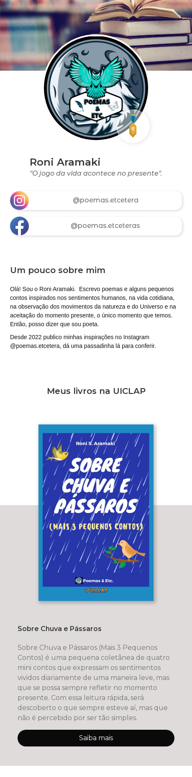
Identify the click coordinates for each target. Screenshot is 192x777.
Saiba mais (96, 738)
